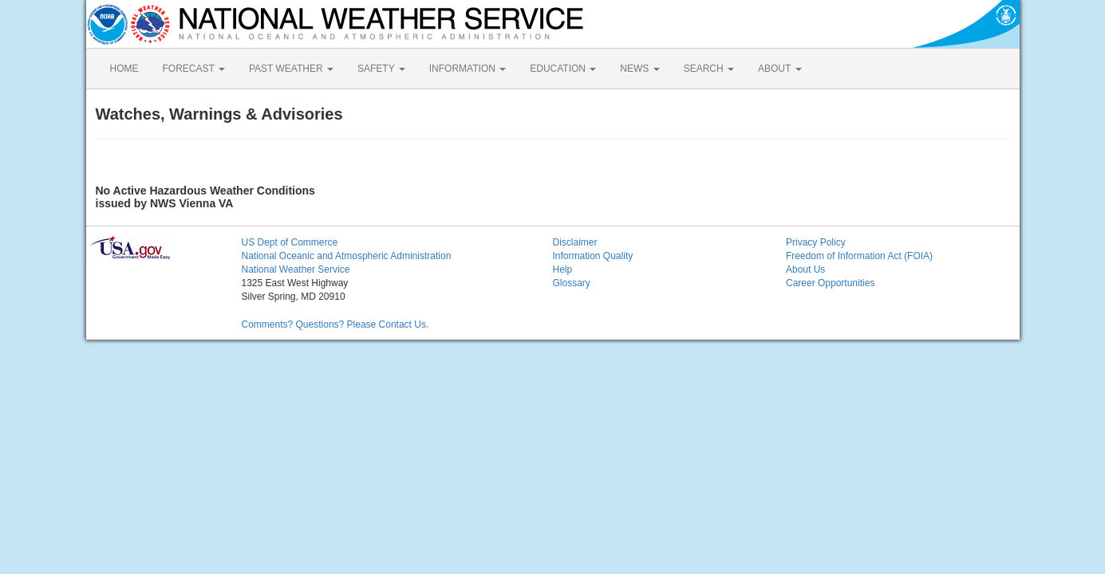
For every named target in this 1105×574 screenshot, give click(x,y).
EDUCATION (563, 68)
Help (563, 269)
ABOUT (779, 68)
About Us (805, 269)
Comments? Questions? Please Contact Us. (335, 324)
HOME (124, 68)
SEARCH (709, 68)
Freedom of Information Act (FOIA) (859, 255)
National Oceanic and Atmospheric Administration (347, 255)
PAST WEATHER (291, 68)
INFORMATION (467, 68)
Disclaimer (575, 242)
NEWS (639, 68)
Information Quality (593, 255)
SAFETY (381, 68)
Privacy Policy (816, 242)
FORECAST (194, 68)
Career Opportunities (830, 283)
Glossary (571, 283)
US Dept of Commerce (290, 242)
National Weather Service (296, 269)
